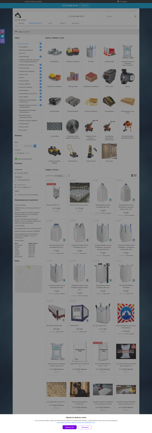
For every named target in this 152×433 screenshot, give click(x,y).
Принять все (69, 427)
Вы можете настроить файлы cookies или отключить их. (75, 422)
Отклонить (85, 427)
